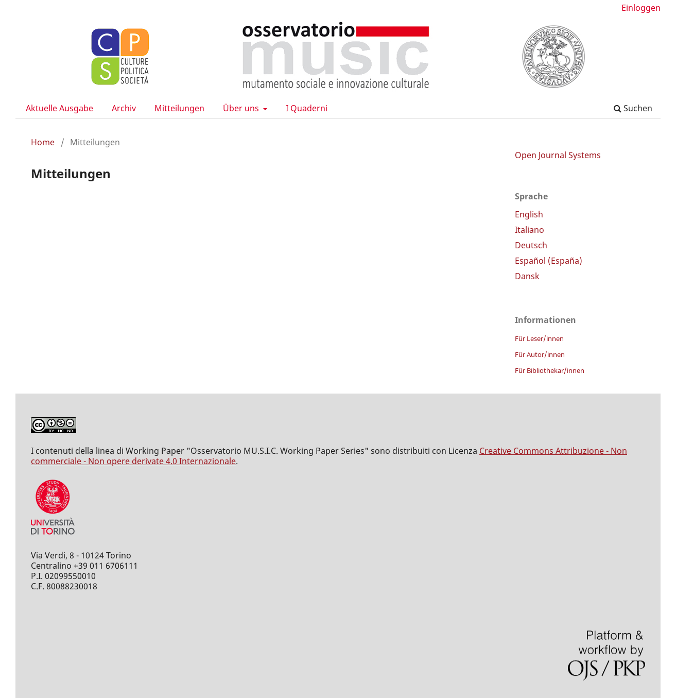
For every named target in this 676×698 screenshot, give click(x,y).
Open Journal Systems (558, 155)
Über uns (242, 108)
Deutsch (531, 245)
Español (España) (548, 260)
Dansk (527, 276)
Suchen (633, 108)
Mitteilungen (179, 108)
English (529, 214)
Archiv (124, 108)
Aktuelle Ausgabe (59, 108)
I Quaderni (306, 108)
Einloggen (641, 7)
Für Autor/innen (540, 354)
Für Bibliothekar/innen (549, 370)
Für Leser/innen (539, 338)
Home (43, 142)
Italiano (529, 229)
